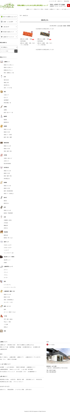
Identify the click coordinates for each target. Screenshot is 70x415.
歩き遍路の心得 (36, 347)
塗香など (6, 327)
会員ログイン (60, 1)
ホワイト (6, 269)
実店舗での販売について (7, 31)
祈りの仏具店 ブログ (21, 371)
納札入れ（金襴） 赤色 (27, 39)
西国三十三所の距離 (12, 359)
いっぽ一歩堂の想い (10, 367)
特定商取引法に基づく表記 (6, 381)
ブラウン (6, 275)
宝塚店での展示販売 (20, 367)
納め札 (5, 200)
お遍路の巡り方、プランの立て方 (33, 357)
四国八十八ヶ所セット (9, 64)
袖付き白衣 (6, 79)
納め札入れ (25, 15)
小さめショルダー (8, 247)
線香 (5, 309)
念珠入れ (6, 228)
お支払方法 (13, 379)
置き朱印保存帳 (7, 163)
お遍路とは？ (3, 344)
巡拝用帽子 (6, 100)
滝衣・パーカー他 (8, 87)
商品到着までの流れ (4, 379)
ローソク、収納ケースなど (10, 312)
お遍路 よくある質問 (7, 21)
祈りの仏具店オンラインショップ (7, 371)
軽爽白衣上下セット (8, 70)
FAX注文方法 (39, 379)
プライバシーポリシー (18, 381)
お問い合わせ (29, 389)
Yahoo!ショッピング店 (14, 369)
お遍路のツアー (20, 357)
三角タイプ (6, 94)
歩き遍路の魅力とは (27, 347)
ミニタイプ (6, 250)
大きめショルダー (8, 245)
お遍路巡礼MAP (3, 349)
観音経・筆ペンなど (8, 237)
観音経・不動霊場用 (8, 213)
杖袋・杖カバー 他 (8, 112)
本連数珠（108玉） (8, 220)
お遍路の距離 (12, 357)
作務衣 (5, 262)
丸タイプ (6, 97)
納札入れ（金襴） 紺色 (44, 39)
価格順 (64, 25)
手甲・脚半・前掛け (8, 319)
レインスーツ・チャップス (10, 287)
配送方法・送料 (20, 379)
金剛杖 (5, 109)
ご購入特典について (30, 379)
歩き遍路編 (18, 347)
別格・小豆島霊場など (9, 299)
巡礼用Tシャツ (7, 259)
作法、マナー (3, 359)
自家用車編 (12, 347)
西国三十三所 (7, 132)
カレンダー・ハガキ (8, 302)
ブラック (6, 272)
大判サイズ (6, 161)
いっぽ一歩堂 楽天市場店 (27, 369)
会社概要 (2, 367)
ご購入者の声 (5, 26)
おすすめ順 (59, 25)
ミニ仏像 (6, 324)
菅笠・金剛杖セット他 (9, 72)
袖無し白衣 (6, 82)
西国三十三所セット (8, 67)
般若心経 (6, 235)
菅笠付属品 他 (7, 102)
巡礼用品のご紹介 (11, 344)
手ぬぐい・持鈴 (7, 321)
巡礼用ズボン (7, 85)
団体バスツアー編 (4, 347)
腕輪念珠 (6, 225)
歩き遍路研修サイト (32, 371)
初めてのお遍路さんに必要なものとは (25, 344)
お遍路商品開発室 (4, 369)
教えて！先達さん (4, 357)
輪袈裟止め (6, 122)
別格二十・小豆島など (9, 193)
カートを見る (52, 344)
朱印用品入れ (7, 178)
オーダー (6, 277)
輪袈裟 (5, 119)
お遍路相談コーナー (31, 367)
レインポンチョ (7, 284)
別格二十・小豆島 (8, 134)
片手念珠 (6, 222)
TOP (21, 15)
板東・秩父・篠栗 (8, 137)
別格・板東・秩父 (8, 151)
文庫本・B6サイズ (8, 158)
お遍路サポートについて (7, 36)
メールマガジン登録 (19, 389)
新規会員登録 (66, 1)
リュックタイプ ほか (9, 252)
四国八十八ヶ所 (7, 129)
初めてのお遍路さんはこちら (8, 16)
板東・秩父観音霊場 (8, 190)
